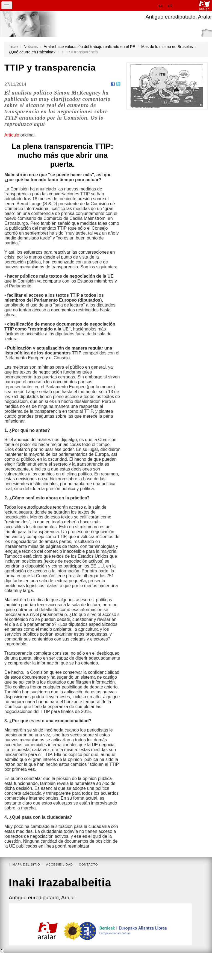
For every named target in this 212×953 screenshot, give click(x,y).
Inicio (13, 46)
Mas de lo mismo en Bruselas (167, 46)
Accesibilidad (59, 864)
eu (161, 5)
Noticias (31, 46)
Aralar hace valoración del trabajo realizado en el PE (89, 46)
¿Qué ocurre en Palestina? (31, 52)
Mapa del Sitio (26, 864)
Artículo (12, 135)
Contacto (88, 864)
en (170, 5)
